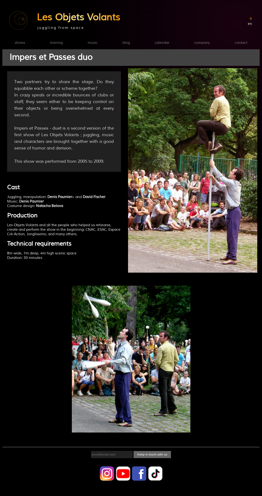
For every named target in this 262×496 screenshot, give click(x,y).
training (56, 43)
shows (20, 43)
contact (241, 43)
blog (126, 43)
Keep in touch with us (152, 454)
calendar (162, 43)
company (202, 43)
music (93, 43)
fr (251, 19)
